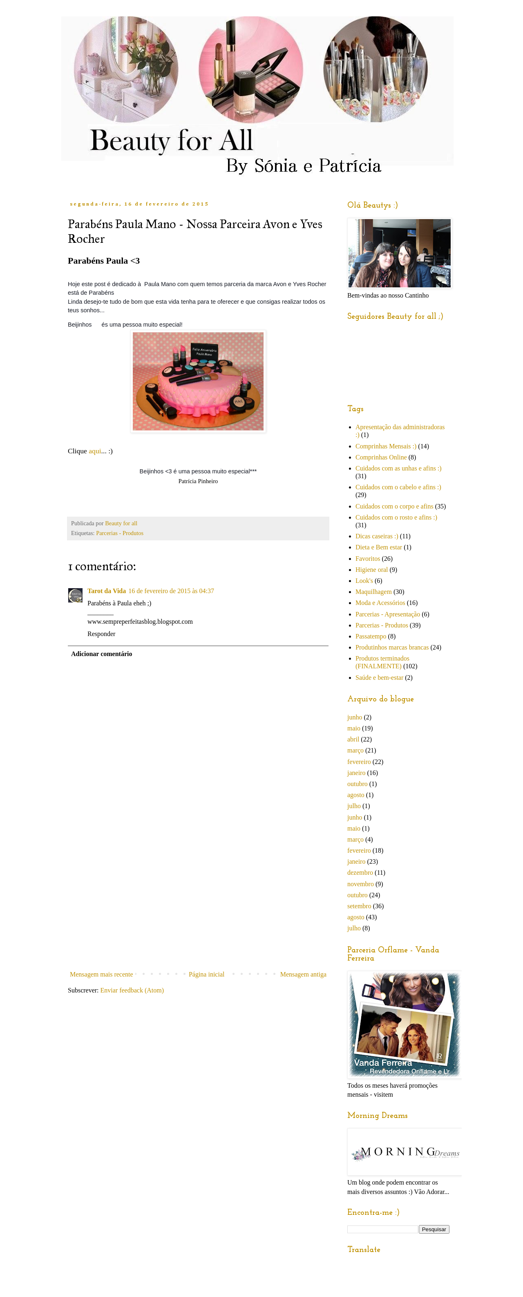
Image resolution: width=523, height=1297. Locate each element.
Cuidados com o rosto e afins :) (396, 517)
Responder (101, 633)
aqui (95, 451)
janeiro (356, 772)
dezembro (360, 872)
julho (354, 805)
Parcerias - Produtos (119, 533)
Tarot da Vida (106, 590)
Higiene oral (371, 569)
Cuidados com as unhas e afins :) (398, 468)
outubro (357, 783)
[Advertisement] (198, 906)
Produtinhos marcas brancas (392, 647)
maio (353, 728)
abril (353, 739)
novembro (360, 883)
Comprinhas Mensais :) (385, 446)
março (355, 750)
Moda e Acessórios (380, 602)
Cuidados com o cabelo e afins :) (398, 487)
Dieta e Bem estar (378, 547)
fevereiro (359, 761)
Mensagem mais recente (101, 974)
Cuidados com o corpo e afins (394, 506)
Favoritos (367, 558)
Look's (364, 580)
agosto (355, 794)
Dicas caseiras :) (376, 536)
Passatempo (371, 636)
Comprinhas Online (381, 457)
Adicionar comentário (101, 653)
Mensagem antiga (303, 974)
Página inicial (207, 974)
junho (354, 717)
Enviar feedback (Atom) (132, 990)
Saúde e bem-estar (379, 677)
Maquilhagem (373, 591)
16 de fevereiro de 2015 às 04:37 (171, 590)
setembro (359, 906)
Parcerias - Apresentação (387, 614)
